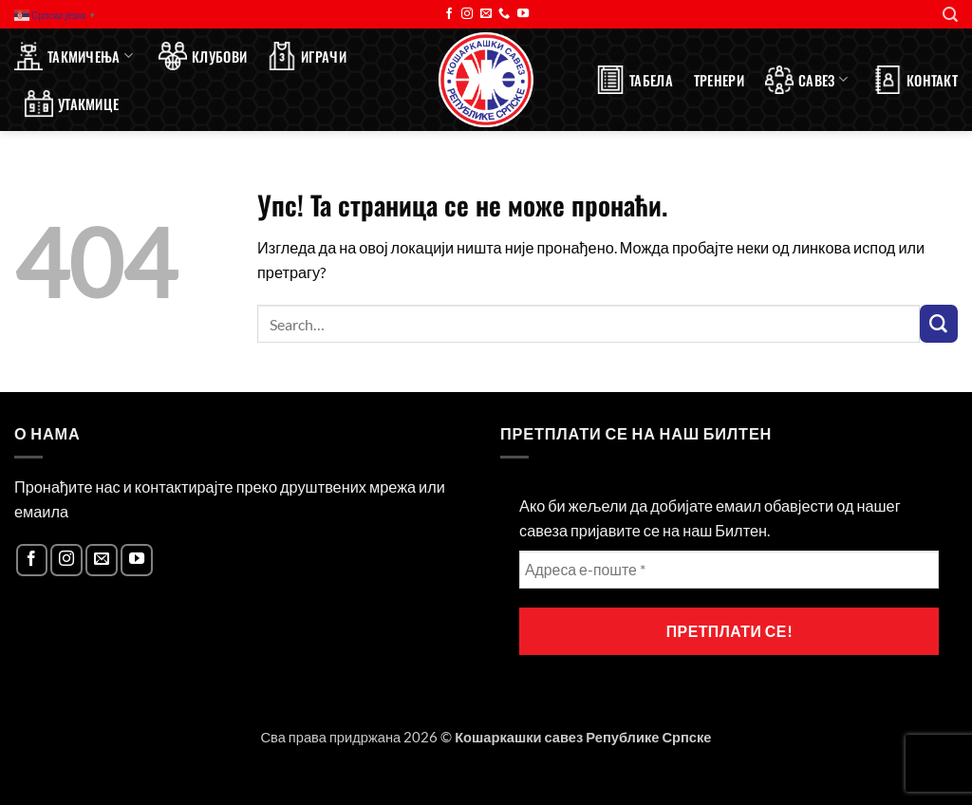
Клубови (203, 56)
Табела (634, 80)
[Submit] (939, 324)
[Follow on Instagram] (467, 14)
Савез (806, 80)
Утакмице (72, 103)
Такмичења (73, 56)
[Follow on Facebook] (449, 14)
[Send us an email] (486, 14)
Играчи (307, 56)
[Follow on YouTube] (523, 14)
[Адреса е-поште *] (729, 570)
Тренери (719, 79)
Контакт (915, 80)
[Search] (950, 14)
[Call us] (504, 14)
